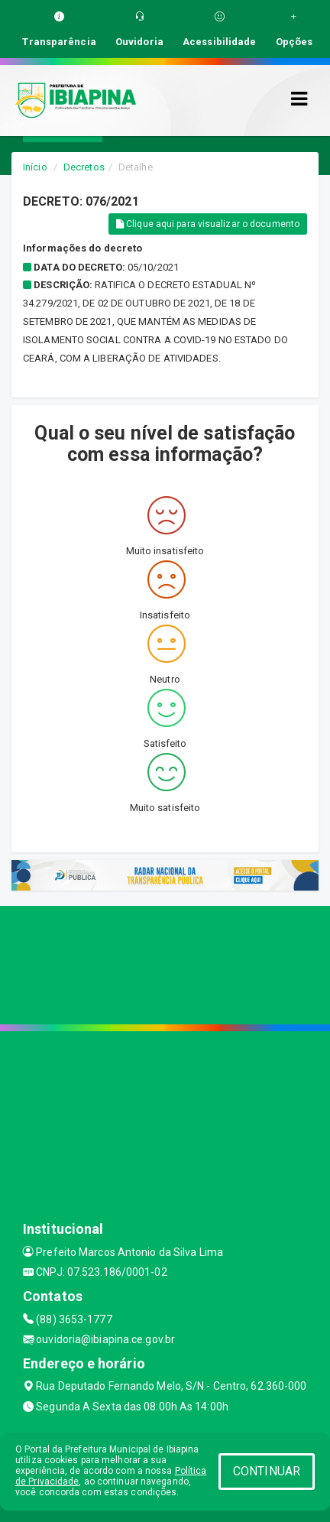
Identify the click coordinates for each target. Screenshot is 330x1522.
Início (35, 167)
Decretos (84, 167)
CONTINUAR (266, 1471)
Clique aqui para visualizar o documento (207, 224)
